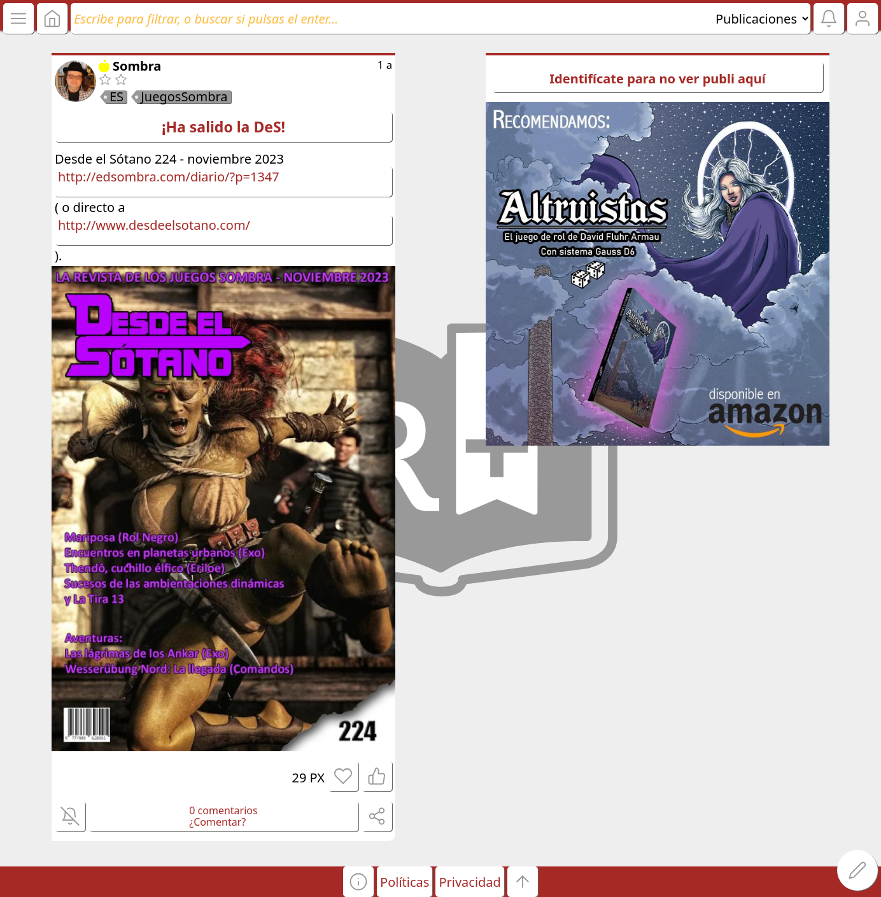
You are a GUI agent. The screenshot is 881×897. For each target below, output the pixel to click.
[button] (358, 881)
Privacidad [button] (469, 882)
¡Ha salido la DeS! (223, 127)
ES (116, 96)
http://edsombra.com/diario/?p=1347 (168, 176)
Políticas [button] (404, 882)
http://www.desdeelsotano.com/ (154, 225)
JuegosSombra (184, 96)
